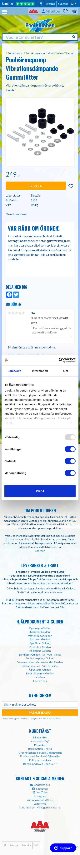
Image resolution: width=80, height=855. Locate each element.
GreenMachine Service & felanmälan (40, 752)
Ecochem (40, 677)
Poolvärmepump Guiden (40, 658)
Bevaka (36, 186)
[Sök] (74, 37)
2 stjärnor (13, 313)
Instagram (40, 796)
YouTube (42, 792)
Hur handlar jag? (40, 741)
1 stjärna (9, 313)
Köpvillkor (40, 745)
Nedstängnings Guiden (40, 673)
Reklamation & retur (40, 748)
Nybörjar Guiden (40, 631)
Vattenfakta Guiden (40, 635)
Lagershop (40, 803)
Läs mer (40, 550)
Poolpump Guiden (40, 650)
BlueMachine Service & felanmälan (40, 756)
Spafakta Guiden (40, 639)
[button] (67, 11)
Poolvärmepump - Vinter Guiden (40, 666)
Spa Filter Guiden (40, 643)
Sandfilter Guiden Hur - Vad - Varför (40, 654)
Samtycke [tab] (14, 370)
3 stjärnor (16, 313)
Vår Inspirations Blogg (40, 800)
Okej (40, 490)
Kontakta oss (42, 784)
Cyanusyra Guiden (40, 628)
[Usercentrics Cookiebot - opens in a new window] (59, 360)
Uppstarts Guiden (40, 669)
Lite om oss (40, 680)
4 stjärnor (20, 313)
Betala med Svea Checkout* (40, 763)
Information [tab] (40, 370)
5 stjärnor (23, 313)
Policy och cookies (40, 760)
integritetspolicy (53, 718)
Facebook (42, 788)
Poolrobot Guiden (40, 647)
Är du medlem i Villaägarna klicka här (40, 807)
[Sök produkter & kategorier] (40, 37)
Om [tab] (65, 370)
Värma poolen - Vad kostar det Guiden (40, 662)
